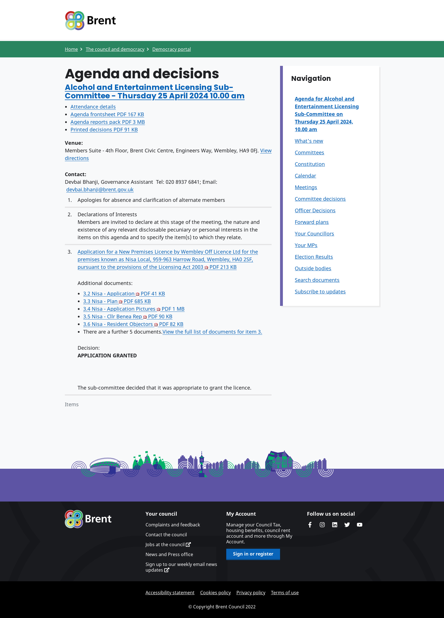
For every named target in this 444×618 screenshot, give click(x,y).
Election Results (314, 256)
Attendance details (93, 106)
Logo (90, 21)
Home (71, 49)
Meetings (306, 187)
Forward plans (312, 222)
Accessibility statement (170, 592)
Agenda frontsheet (107, 114)
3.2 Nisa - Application (124, 293)
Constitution (310, 164)
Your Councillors (314, 233)
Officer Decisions (315, 210)
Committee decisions (320, 198)
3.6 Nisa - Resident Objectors (133, 324)
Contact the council (166, 534)
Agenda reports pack (108, 121)
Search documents (317, 279)
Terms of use (285, 592)
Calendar (305, 175)
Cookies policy (215, 592)
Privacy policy (250, 592)
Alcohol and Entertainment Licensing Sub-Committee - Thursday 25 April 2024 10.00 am (155, 91)
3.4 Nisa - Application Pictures (134, 308)
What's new (309, 140)
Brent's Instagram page (322, 525)
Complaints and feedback (173, 525)
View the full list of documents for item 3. (212, 331)
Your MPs (306, 245)
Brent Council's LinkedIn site (335, 525)
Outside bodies (313, 268)
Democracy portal (171, 49)
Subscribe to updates (320, 291)
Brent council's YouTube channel (359, 525)
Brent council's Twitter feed (347, 525)
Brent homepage (88, 519)
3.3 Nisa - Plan (117, 301)
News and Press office (169, 554)
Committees (309, 152)
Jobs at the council (168, 544)
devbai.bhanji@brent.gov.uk (100, 189)
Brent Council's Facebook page (310, 525)
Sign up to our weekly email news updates (181, 567)
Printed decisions (104, 129)
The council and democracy (115, 49)
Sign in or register (253, 554)
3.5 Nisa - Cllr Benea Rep (127, 316)
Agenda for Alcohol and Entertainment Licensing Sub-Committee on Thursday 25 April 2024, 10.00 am (327, 114)
